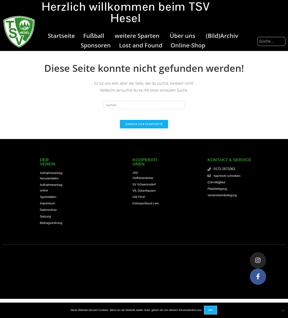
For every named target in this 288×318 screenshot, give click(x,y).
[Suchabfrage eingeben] (144, 105)
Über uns (183, 36)
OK (211, 310)
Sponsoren (96, 45)
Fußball (94, 36)
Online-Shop (188, 45)
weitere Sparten (138, 36)
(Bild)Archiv (222, 36)
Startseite (61, 36)
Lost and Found (140, 45)
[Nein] (283, 310)
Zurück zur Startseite (144, 126)
